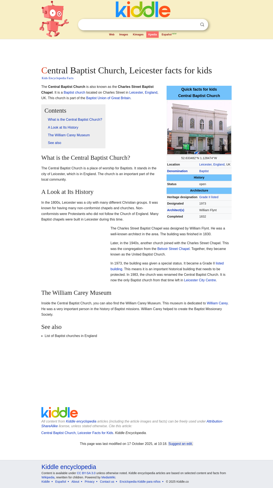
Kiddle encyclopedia (81, 421)
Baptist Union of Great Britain (108, 98)
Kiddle (46, 481)
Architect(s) (175, 210)
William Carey (217, 303)
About (75, 481)
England (219, 164)
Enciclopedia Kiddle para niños (140, 481)
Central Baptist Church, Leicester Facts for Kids (77, 433)
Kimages (138, 34)
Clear (193, 24)
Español (169, 34)
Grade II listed (208, 197)
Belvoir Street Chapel (173, 249)
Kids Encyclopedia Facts (58, 78)
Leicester (205, 164)
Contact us (107, 481)
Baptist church (74, 92)
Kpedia (152, 34)
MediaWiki (108, 477)
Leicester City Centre (200, 280)
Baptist (204, 171)
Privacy (89, 481)
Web (112, 34)
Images (123, 34)
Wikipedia (48, 477)
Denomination (177, 171)
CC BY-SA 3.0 (86, 473)
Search (202, 24)
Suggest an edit (180, 444)
